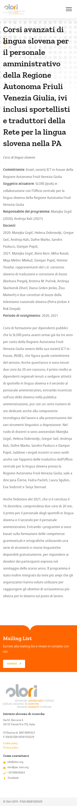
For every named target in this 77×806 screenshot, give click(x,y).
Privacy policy (10, 747)
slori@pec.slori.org (18, 767)
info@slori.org (15, 762)
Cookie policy (10, 743)
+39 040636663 (16, 772)
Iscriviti (12, 664)
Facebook (13, 778)
